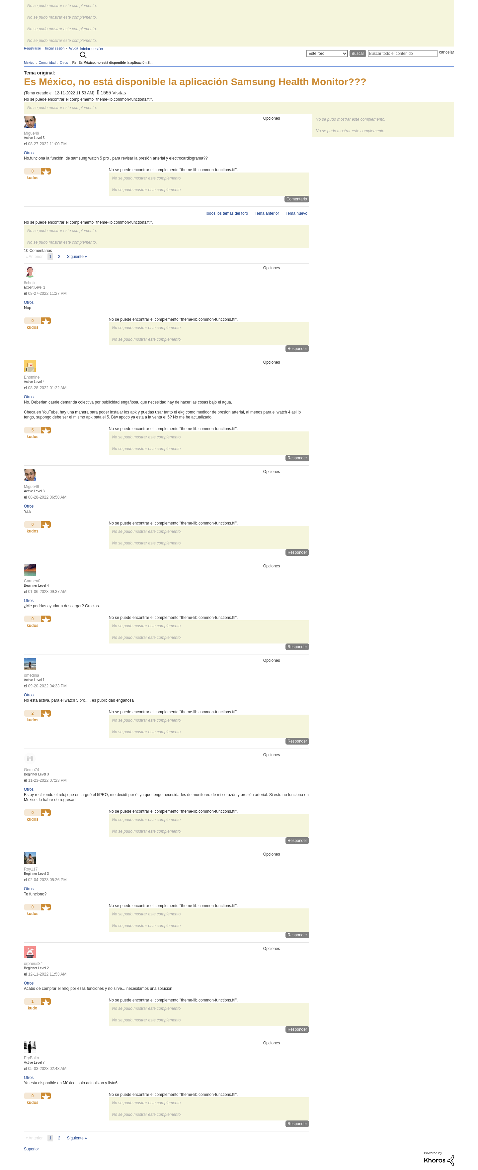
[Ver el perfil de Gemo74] (31, 769)
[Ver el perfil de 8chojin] (30, 283)
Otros (29, 153)
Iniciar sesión (91, 49)
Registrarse (32, 48)
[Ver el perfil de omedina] (31, 675)
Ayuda (73, 48)
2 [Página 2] (59, 256)
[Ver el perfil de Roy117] (31, 869)
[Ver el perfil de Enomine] (32, 377)
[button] (46, 171)
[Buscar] (403, 53)
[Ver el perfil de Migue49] (31, 133)
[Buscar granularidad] (327, 53)
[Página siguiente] (77, 256)
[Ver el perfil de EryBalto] (31, 1058)
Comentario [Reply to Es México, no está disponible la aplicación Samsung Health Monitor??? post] (296, 199)
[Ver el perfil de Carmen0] (32, 581)
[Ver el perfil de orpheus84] (33, 963)
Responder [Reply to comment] (297, 348)
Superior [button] (31, 1149)
